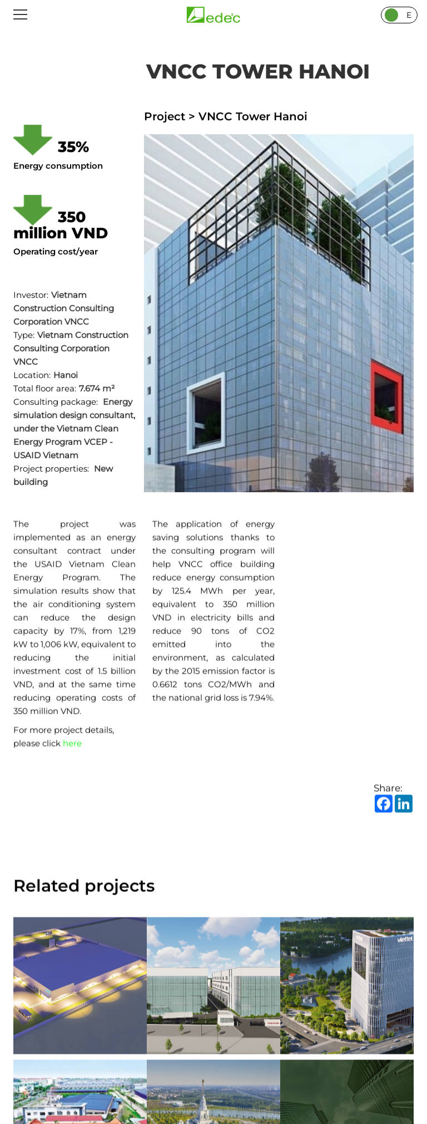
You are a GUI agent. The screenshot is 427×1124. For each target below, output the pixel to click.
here (72, 744)
